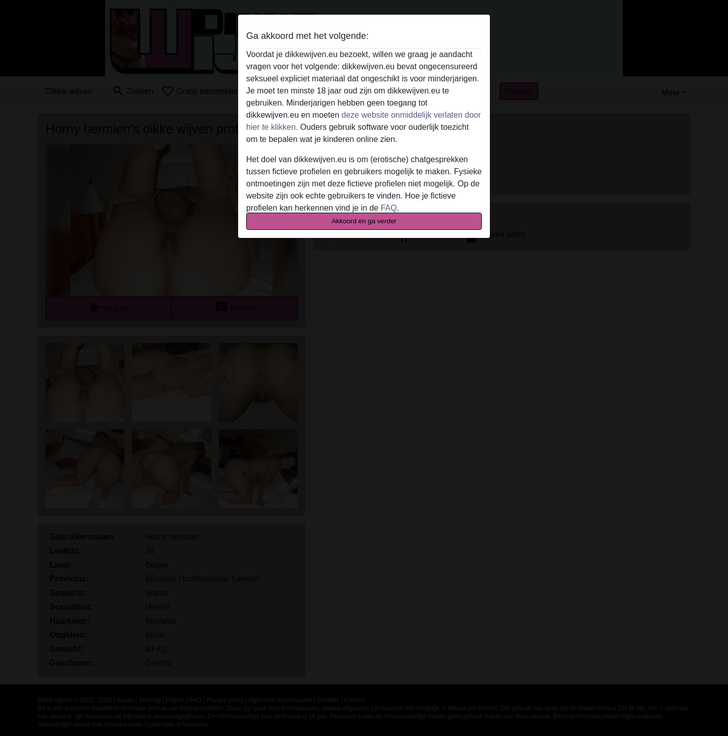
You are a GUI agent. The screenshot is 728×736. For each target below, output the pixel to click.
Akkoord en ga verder (364, 221)
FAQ (389, 208)
